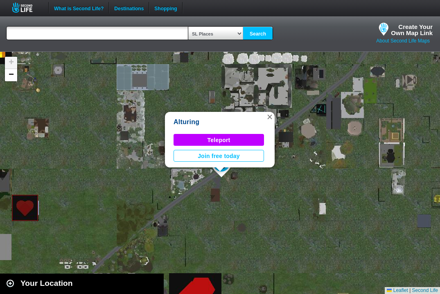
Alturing (186, 121)
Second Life (26, 7)
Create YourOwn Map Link (412, 29)
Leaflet (397, 290)
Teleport (219, 140)
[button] (270, 117)
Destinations (129, 8)
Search (258, 34)
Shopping (165, 8)
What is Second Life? (79, 8)
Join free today (219, 156)
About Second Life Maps (403, 41)
